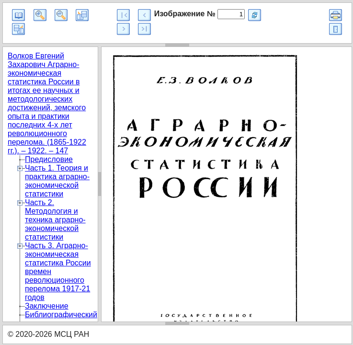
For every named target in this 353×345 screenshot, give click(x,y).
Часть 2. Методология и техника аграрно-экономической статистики (55, 219)
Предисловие (49, 159)
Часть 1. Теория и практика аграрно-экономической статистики (57, 181)
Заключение (46, 306)
